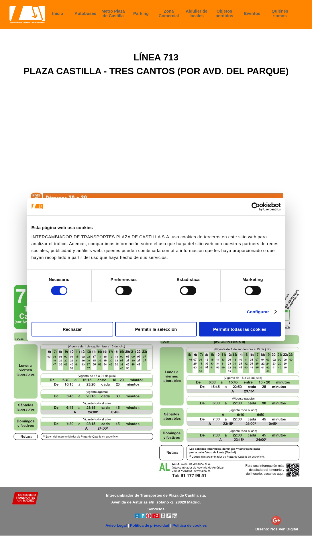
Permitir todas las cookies (239, 328)
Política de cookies (189, 525)
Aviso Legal (116, 525)
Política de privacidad (149, 525)
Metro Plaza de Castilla (113, 13)
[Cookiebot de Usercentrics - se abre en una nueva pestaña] (256, 206)
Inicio (57, 13)
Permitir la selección (156, 328)
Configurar (258, 311)
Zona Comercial (169, 13)
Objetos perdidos (224, 13)
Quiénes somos (280, 13)
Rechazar (72, 328)
